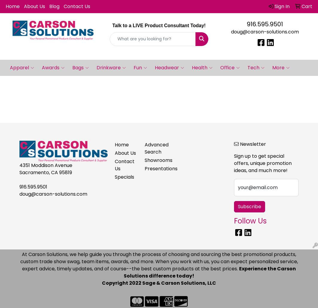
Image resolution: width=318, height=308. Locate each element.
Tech (256, 67)
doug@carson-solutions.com (265, 31)
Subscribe (249, 206)
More (281, 67)
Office (230, 67)
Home (13, 6)
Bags (80, 67)
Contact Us (77, 6)
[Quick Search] (153, 39)
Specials (124, 177)
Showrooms (156, 160)
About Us (34, 6)
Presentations (156, 168)
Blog (54, 6)
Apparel (22, 67)
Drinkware (111, 67)
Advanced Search (156, 148)
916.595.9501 (265, 24)
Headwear (169, 67)
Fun (140, 67)
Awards (53, 67)
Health (202, 67)
